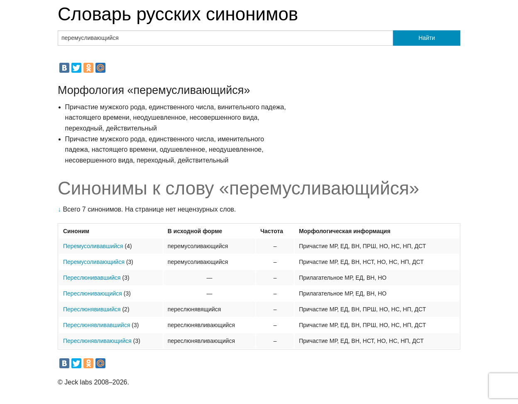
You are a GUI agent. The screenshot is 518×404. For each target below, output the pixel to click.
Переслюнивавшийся (92, 277)
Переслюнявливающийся (97, 340)
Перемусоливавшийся (93, 246)
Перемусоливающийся (94, 262)
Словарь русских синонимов (178, 14)
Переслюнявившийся (92, 309)
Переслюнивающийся (92, 293)
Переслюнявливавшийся (96, 325)
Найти (426, 37)
